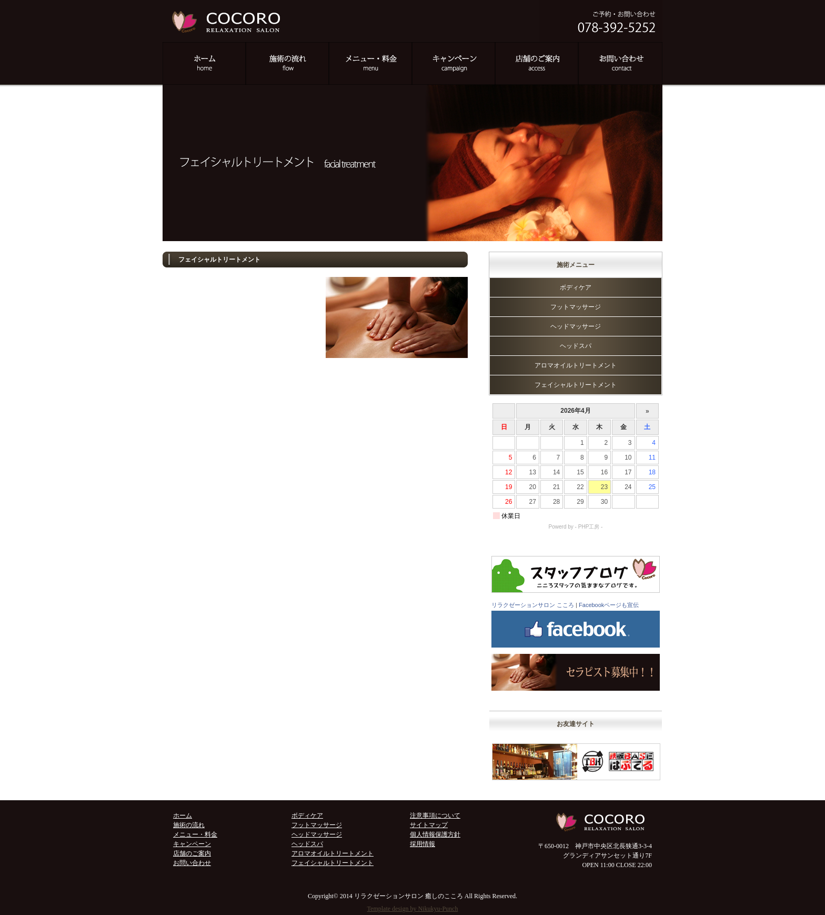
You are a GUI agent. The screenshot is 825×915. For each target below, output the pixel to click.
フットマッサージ (575, 307)
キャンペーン (192, 844)
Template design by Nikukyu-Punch (412, 908)
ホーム (182, 815)
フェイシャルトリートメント (576, 385)
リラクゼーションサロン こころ (532, 605)
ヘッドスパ (575, 346)
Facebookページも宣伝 (609, 605)
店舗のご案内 (192, 853)
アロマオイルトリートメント (576, 365)
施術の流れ (189, 825)
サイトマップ (429, 825)
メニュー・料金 (195, 834)
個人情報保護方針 (435, 834)
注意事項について (435, 815)
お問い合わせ (192, 863)
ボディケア (575, 287)
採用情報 (422, 844)
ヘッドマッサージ (575, 326)
